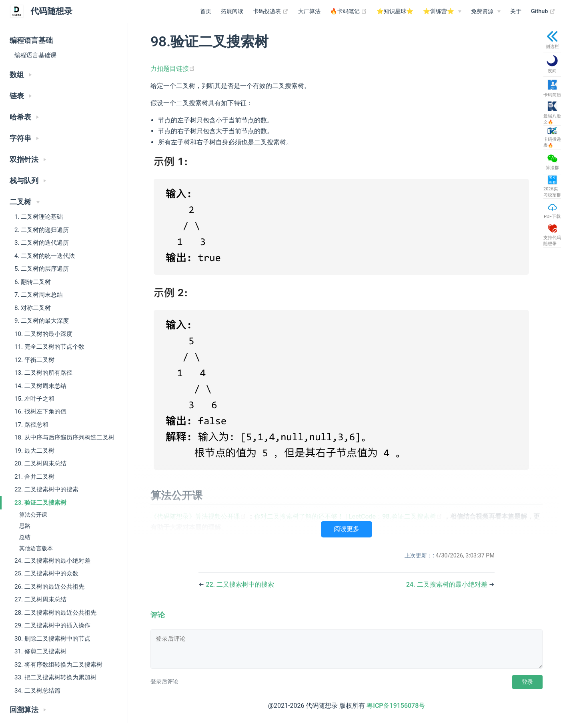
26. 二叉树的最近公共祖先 (49, 586)
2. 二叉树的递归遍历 (41, 230)
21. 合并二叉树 (34, 476)
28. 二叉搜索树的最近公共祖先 (55, 612)
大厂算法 (309, 11)
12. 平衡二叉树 (34, 359)
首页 (205, 11)
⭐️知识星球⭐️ (395, 11)
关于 (515, 11)
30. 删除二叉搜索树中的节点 (52, 638)
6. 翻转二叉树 (32, 282)
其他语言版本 (36, 548)
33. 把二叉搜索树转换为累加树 (55, 677)
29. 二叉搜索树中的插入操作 (52, 625)
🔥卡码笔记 (348, 11)
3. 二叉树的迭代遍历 (41, 242)
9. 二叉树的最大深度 (41, 320)
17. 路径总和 (31, 424)
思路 (24, 526)
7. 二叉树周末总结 (38, 294)
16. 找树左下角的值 (40, 411)
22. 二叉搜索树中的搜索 (46, 489)
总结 (24, 537)
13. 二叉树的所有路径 (43, 372)
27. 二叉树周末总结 (40, 599)
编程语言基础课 (35, 55)
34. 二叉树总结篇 (37, 690)
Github (543, 11)
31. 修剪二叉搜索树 (40, 651)
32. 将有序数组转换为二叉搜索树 (58, 664)
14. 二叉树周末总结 (40, 385)
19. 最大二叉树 (34, 450)
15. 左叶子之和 (34, 398)
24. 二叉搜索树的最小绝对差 (52, 560)
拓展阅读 (232, 11)
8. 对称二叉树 (32, 308)
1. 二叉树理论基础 (38, 216)
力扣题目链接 (172, 68)
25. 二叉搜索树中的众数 (46, 573)
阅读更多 (346, 528)
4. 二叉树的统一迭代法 (44, 256)
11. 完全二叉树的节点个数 (49, 346)
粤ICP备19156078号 (396, 705)
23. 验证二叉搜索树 (40, 502)
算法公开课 (33, 514)
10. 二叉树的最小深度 (43, 334)
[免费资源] (486, 11)
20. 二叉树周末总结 (40, 463)
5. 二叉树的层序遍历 (41, 268)
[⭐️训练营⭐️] (442, 11)
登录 (527, 682)
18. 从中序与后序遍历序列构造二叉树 (64, 437)
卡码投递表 (271, 11)
